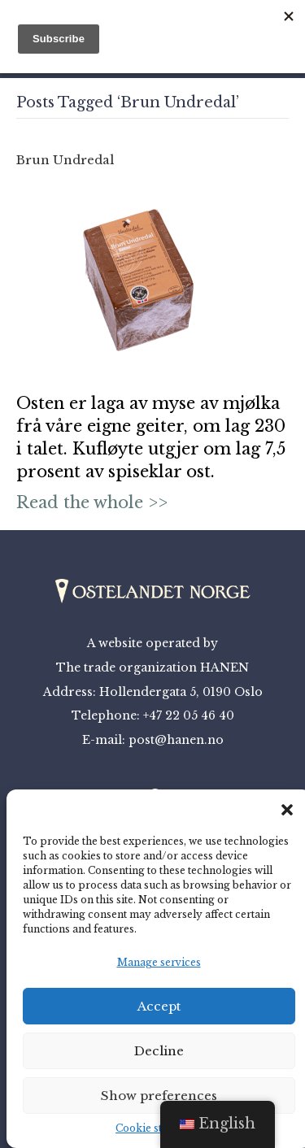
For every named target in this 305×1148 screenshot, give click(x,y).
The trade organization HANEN (152, 667)
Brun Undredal (65, 159)
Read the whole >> (92, 502)
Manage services (159, 962)
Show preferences (159, 1095)
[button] (287, 810)
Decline (159, 1051)
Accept (159, 1006)
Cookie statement (158, 1128)
